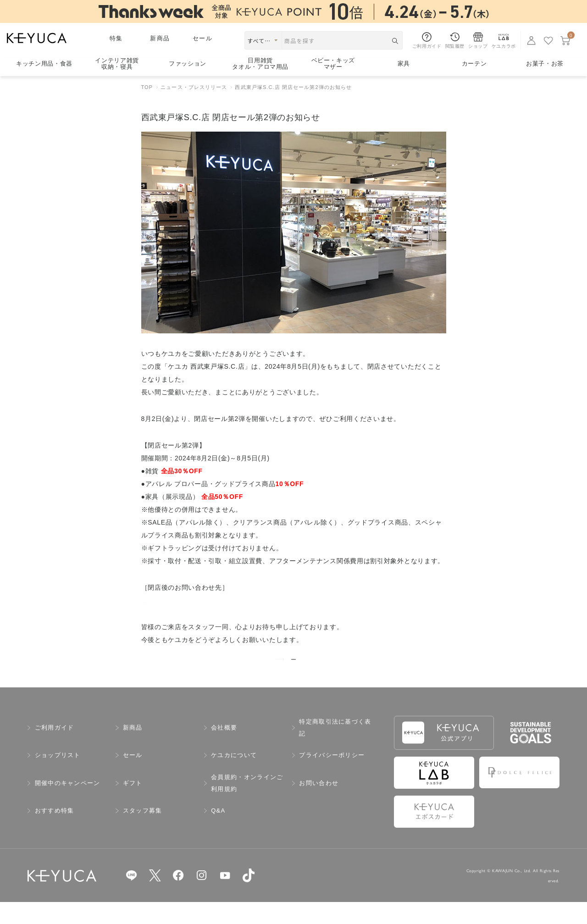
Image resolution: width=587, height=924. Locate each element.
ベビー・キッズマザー (333, 64)
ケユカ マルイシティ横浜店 (182, 600)
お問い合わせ (318, 805)
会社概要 (224, 749)
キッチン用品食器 (44, 63)
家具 (404, 63)
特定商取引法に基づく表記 (335, 749)
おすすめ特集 (54, 832)
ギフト (133, 805)
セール (202, 38)
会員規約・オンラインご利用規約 (247, 805)
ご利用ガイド (54, 749)
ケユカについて (234, 777)
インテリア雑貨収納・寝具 (117, 64)
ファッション (187, 63)
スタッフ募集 (142, 832)
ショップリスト (58, 777)
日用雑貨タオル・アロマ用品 (260, 64)
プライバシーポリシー (332, 777)
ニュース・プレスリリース (194, 87)
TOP (147, 87)
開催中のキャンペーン (67, 805)
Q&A (218, 832)
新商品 (160, 38)
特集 (116, 38)
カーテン (474, 63)
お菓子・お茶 (545, 63)
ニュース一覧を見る (294, 670)
